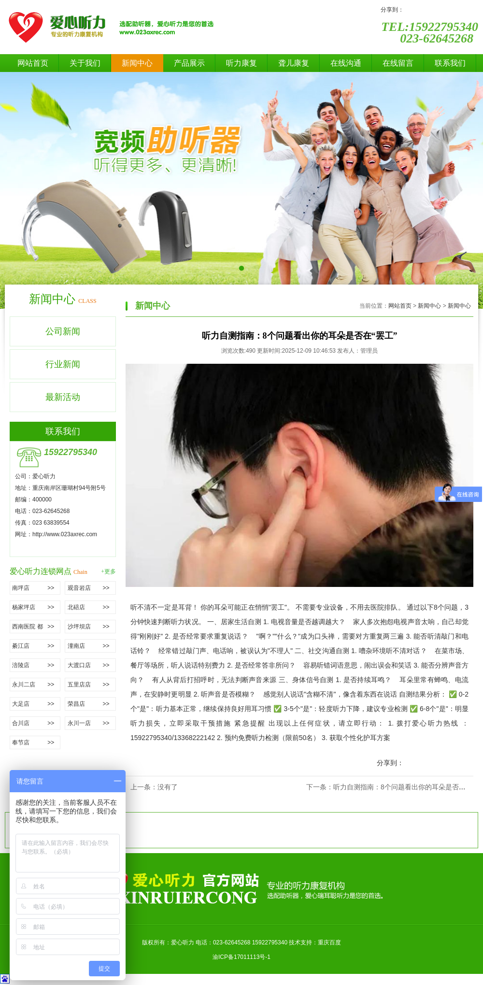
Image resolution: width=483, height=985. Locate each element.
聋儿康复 (293, 63)
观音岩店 (91, 588)
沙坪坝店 (91, 626)
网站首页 (32, 63)
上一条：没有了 (154, 787)
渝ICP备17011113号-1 (241, 957)
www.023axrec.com (72, 534)
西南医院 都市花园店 (36, 626)
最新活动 (62, 397)
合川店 (36, 723)
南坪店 (36, 588)
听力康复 (241, 63)
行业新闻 (62, 364)
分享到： (392, 9)
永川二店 (36, 684)
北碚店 (91, 607)
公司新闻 (62, 331)
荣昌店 (91, 704)
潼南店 (91, 646)
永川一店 (91, 723)
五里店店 (91, 684)
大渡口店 (91, 665)
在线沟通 (345, 63)
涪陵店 (36, 665)
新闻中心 (137, 63)
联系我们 (450, 63)
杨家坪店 (36, 607)
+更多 (108, 571)
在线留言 (398, 63)
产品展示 (189, 63)
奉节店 (36, 742)
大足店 (36, 704)
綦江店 (36, 646)
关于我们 (85, 63)
